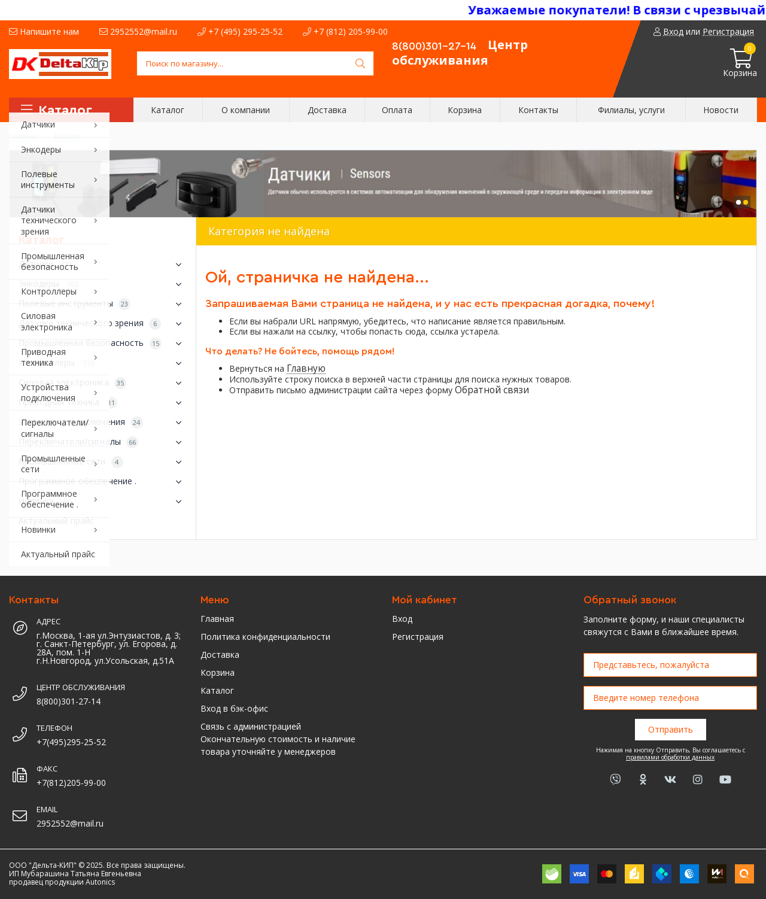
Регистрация (417, 636)
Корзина (217, 672)
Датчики (103, 264)
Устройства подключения (103, 422)
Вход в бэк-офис (234, 708)
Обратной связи (492, 390)
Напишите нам (44, 31)
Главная (217, 618)
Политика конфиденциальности (265, 636)
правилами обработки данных (670, 757)
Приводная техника (103, 403)
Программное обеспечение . (103, 482)
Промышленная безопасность (103, 343)
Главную (306, 368)
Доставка (219, 654)
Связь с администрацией (250, 726)
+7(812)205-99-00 (71, 782)
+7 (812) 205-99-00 (345, 31)
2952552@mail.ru (138, 31)
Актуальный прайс (56, 520)
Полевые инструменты (103, 304)
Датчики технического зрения (103, 324)
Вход (402, 618)
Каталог (217, 690)
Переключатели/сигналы (103, 442)
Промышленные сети (103, 462)
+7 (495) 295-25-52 (239, 31)
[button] (738, 202)
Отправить (670, 729)
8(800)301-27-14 (434, 46)
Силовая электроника (103, 383)
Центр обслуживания (460, 52)
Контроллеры (103, 363)
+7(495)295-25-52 (71, 742)
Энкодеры (103, 284)
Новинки (103, 501)
